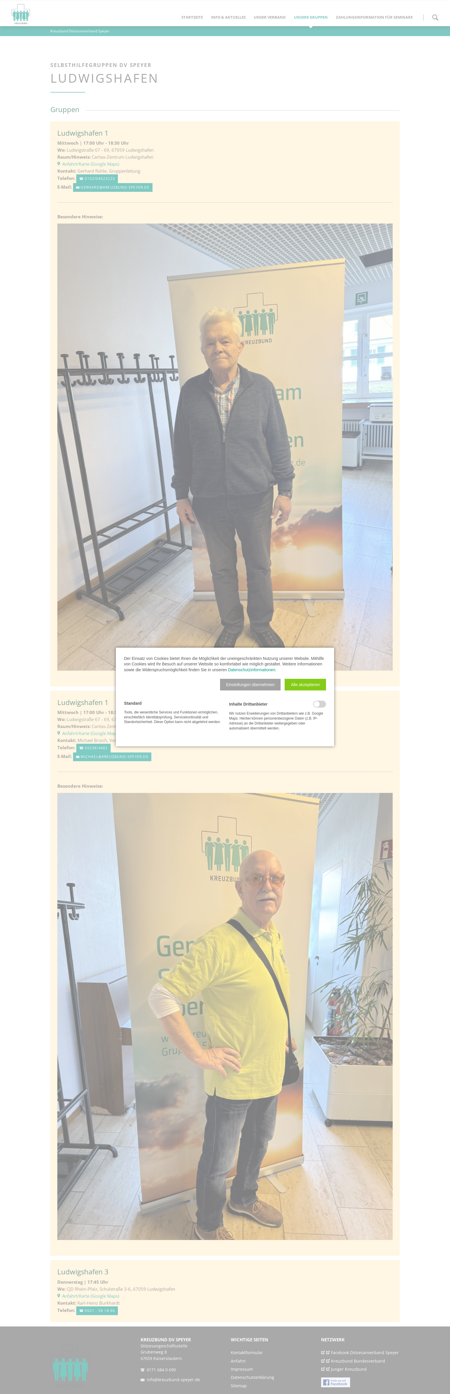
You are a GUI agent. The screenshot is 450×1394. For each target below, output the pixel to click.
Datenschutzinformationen (251, 669)
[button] (250, 684)
